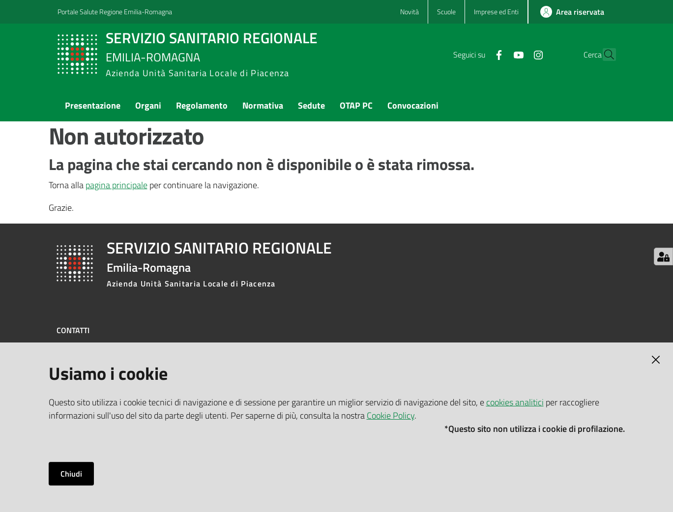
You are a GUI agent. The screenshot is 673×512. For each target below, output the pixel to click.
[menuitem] (93, 106)
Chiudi (71, 474)
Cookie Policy (390, 415)
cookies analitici (515, 402)
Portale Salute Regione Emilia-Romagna (115, 11)
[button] (604, 54)
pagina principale (116, 185)
